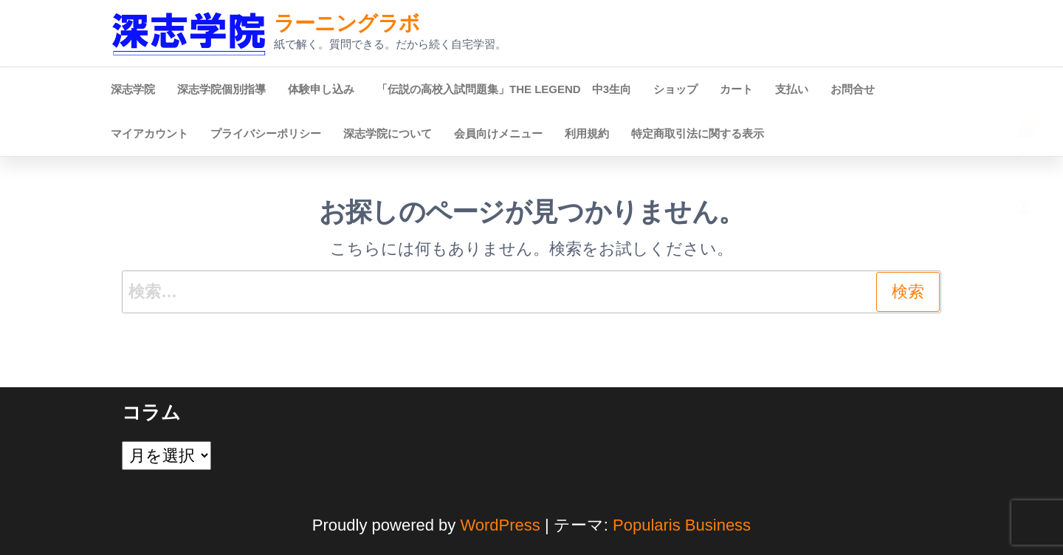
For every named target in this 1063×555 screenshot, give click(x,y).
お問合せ (852, 89)
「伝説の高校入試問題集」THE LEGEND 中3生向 (503, 89)
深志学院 (133, 89)
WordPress (500, 525)
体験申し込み (321, 89)
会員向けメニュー (498, 133)
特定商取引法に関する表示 (697, 133)
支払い (791, 89)
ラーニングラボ (347, 23)
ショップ (675, 89)
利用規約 (587, 133)
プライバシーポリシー (265, 133)
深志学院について (387, 133)
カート (736, 89)
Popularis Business (682, 525)
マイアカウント (149, 133)
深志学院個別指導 (221, 89)
